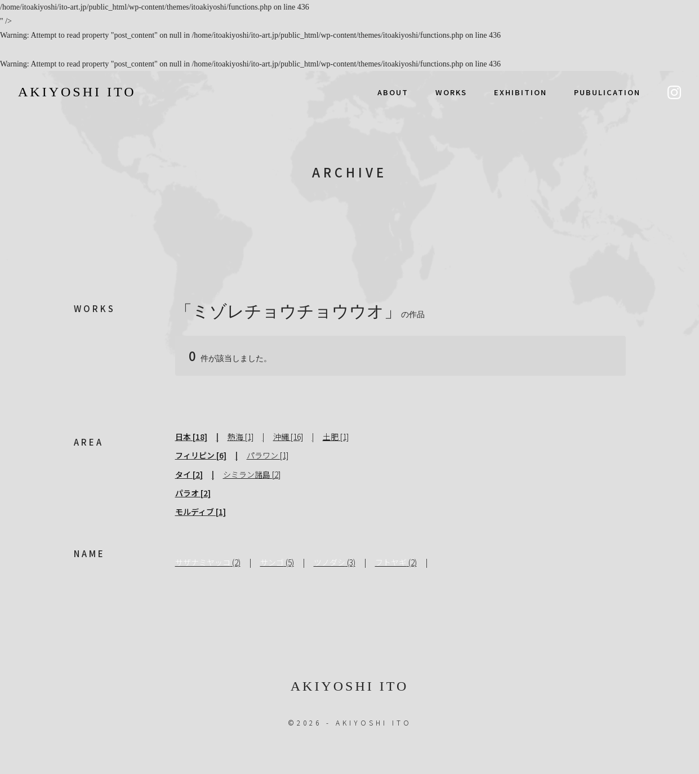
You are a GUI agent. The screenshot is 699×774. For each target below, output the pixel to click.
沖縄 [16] (288, 436)
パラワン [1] (267, 455)
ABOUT (392, 92)
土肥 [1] (336, 436)
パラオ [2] (193, 493)
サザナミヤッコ (202, 562)
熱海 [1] (240, 436)
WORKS (451, 92)
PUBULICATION (607, 92)
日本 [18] (191, 436)
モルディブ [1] (200, 511)
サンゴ (272, 562)
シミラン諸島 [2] (252, 474)
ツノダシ (329, 562)
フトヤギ (391, 562)
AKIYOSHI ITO (77, 91)
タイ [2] (189, 474)
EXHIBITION (520, 92)
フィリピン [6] (200, 455)
